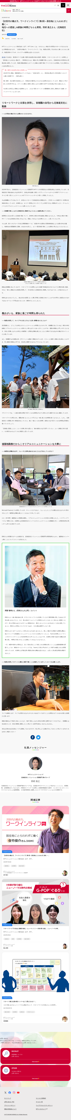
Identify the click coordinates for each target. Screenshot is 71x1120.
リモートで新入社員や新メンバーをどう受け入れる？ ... (19, 1001)
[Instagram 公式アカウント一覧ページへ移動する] (14, 1092)
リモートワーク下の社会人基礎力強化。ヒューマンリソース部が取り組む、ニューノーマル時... (31, 928)
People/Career (12, 34)
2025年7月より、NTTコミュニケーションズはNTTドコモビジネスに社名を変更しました (35, 1)
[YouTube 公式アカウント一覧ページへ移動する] (18, 1092)
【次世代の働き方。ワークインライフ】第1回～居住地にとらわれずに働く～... (26, 855)
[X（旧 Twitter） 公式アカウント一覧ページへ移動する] (5, 1092)
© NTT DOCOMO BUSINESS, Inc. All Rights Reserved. (15, 1114)
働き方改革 (21, 866)
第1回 (3, 57)
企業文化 (7, 939)
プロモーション (30, 1012)
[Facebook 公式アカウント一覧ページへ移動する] (10, 1092)
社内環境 (14, 866)
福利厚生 (7, 866)
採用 (13, 939)
